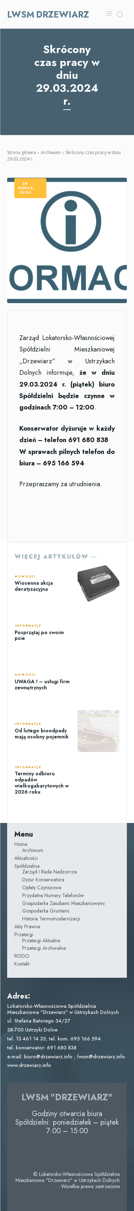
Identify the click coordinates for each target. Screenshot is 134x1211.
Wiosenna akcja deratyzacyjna (34, 586)
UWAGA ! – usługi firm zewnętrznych (42, 684)
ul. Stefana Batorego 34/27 (38, 1020)
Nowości (25, 577)
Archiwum (51, 152)
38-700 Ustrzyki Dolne (32, 1029)
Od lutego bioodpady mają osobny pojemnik (42, 733)
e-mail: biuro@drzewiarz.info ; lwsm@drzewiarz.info (66, 1056)
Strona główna (21, 152)
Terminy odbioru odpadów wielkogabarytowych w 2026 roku (42, 782)
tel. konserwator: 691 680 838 (41, 1047)
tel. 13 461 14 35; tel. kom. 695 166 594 (54, 1038)
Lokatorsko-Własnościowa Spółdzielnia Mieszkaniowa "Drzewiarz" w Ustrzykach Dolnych (63, 1009)
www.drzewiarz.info (29, 1065)
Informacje (28, 626)
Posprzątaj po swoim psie (39, 635)
